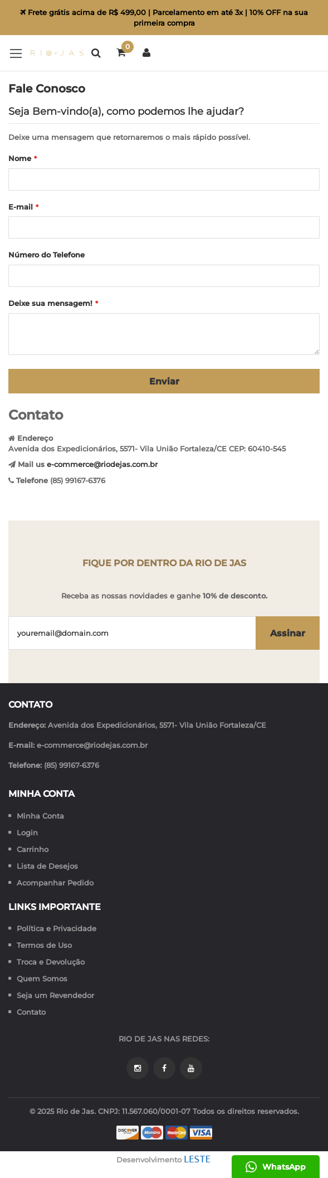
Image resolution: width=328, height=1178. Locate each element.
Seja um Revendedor (55, 995)
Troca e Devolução (51, 961)
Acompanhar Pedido (55, 882)
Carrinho (32, 849)
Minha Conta (40, 815)
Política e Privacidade (56, 928)
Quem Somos (42, 978)
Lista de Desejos (47, 865)
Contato (31, 1011)
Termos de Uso (44, 945)
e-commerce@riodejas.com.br (102, 464)
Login (27, 832)
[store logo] (46, 53)
